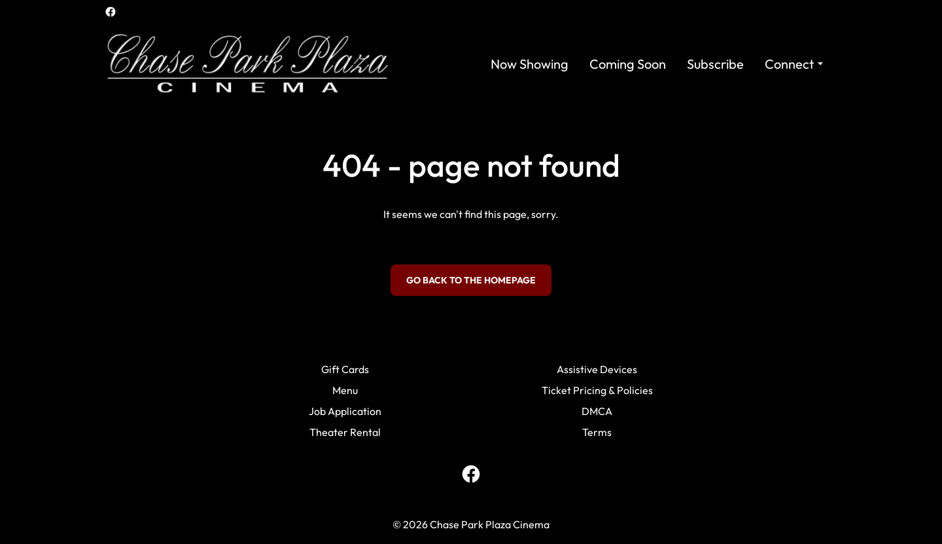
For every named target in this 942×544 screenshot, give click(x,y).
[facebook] (110, 12)
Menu (345, 390)
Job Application (345, 411)
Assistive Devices (597, 369)
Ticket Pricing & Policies (597, 390)
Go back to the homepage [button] (471, 280)
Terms (597, 432)
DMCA (597, 411)
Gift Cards (345, 369)
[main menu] (659, 64)
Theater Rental (345, 432)
